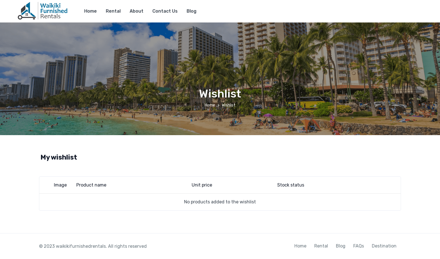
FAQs (358, 246)
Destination (384, 246)
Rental (113, 11)
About (136, 11)
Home (90, 11)
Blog (191, 11)
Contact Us (165, 11)
